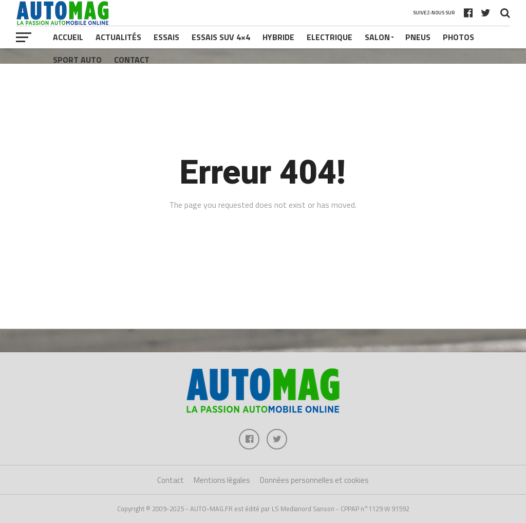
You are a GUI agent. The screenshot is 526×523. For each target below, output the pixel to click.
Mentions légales (222, 480)
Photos (458, 37)
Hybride (278, 37)
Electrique (329, 37)
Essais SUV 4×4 (221, 37)
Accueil (68, 37)
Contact (131, 59)
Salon (377, 37)
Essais (166, 37)
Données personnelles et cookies (314, 480)
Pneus (417, 37)
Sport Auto (77, 59)
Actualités (118, 37)
